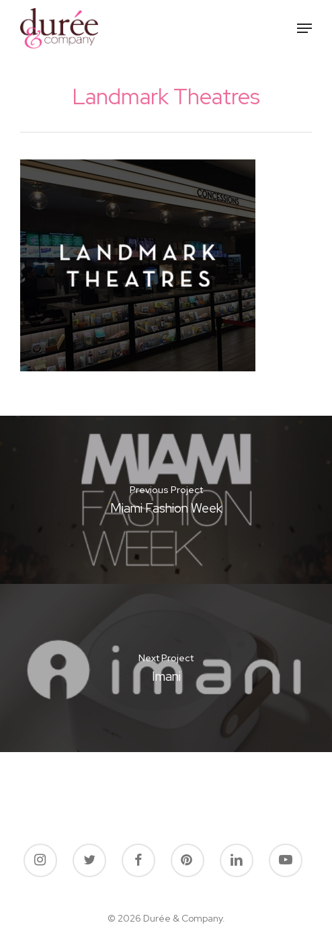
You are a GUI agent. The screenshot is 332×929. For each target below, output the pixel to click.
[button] (304, 28)
